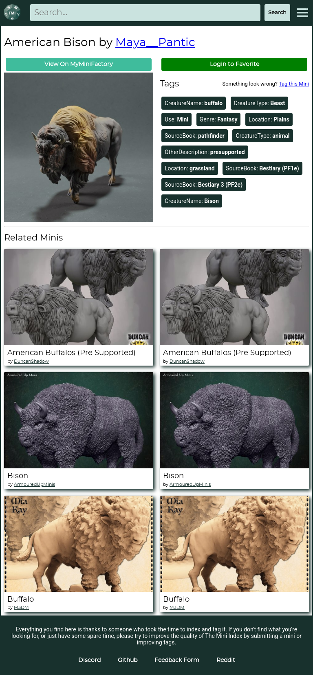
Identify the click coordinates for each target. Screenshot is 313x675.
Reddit (225, 660)
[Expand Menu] (302, 12)
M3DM (21, 607)
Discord (89, 660)
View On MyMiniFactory (78, 64)
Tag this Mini (294, 84)
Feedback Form (176, 660)
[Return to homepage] (14, 13)
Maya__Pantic (155, 43)
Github (127, 660)
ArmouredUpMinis (34, 484)
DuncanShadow (31, 361)
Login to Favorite (234, 64)
